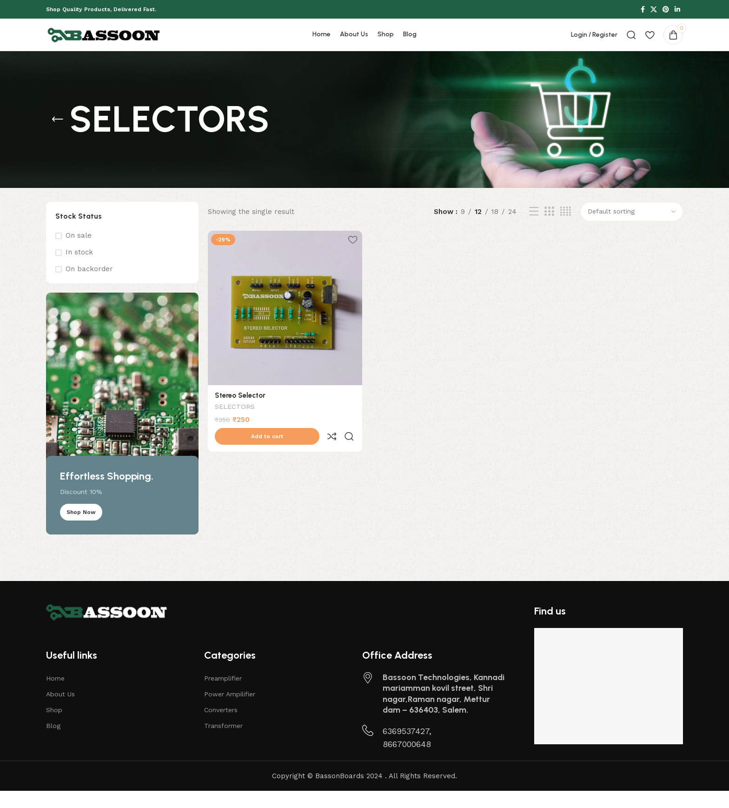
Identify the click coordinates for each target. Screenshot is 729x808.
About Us (60, 711)
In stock (79, 269)
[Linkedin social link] (677, 10)
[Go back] (57, 136)
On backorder (89, 286)
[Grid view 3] (549, 228)
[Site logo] (104, 43)
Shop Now (81, 529)
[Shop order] (631, 229)
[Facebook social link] (643, 10)
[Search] (631, 43)
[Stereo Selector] (284, 324)
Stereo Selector (240, 410)
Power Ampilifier (229, 711)
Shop (54, 727)
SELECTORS (235, 422)
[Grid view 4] (565, 228)
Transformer (223, 743)
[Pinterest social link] (666, 10)
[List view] (533, 228)
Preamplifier (223, 695)
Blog (53, 743)
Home (55, 695)
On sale (79, 252)
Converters (221, 727)
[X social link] (654, 10)
